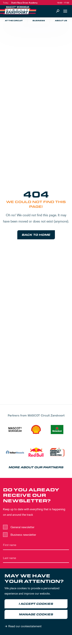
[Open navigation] (65, 11)
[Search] (57, 11)
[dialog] (36, 601)
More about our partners (36, 467)
